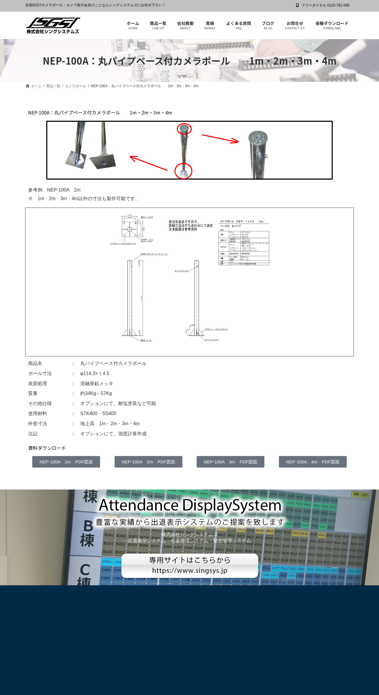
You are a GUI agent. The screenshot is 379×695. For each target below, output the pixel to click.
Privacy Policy (209, 678)
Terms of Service (241, 678)
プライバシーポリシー (48, 591)
